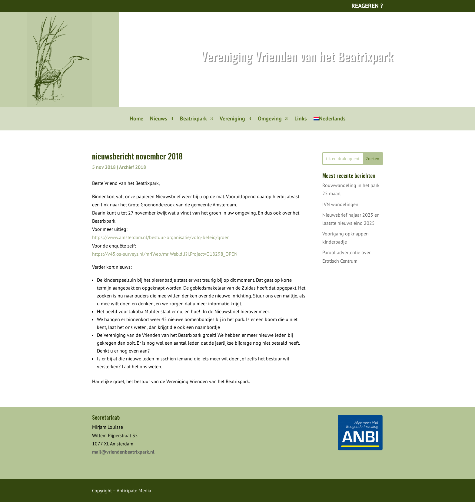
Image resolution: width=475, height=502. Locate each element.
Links (300, 119)
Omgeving (270, 119)
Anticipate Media (134, 490)
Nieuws (158, 119)
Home (136, 119)
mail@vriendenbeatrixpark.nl (123, 452)
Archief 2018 (132, 167)
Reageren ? (367, 6)
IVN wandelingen (340, 204)
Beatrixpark (193, 119)
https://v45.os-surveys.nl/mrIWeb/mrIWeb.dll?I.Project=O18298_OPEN (165, 254)
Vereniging (232, 119)
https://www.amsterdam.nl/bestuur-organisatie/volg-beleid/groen (161, 237)
